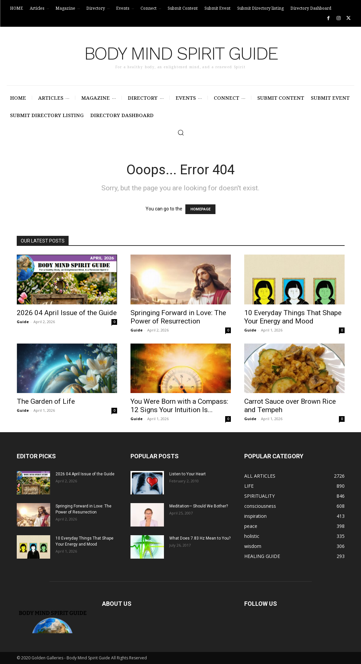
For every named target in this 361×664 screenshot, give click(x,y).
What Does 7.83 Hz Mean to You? (200, 538)
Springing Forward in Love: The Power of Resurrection (178, 317)
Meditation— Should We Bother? (198, 506)
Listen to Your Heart (187, 474)
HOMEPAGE (200, 209)
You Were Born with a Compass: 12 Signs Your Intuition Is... (179, 405)
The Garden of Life (46, 401)
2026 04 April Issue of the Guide (67, 313)
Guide (23, 321)
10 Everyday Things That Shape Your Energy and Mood (293, 317)
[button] (180, 132)
